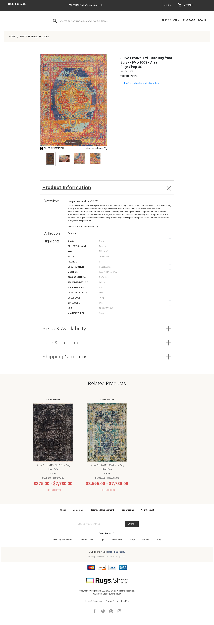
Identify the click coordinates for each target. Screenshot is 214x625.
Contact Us (78, 510)
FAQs (132, 540)
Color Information (52, 148)
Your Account (147, 510)
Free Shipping (127, 510)
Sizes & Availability (64, 329)
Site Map (125, 601)
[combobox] (88, 21)
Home (12, 36)
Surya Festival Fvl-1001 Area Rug (107, 465)
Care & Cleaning (61, 343)
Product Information (66, 187)
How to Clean (87, 540)
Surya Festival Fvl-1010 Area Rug (53, 465)
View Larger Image (96, 148)
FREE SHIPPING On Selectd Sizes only (86, 5)
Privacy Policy (112, 601)
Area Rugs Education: (63, 540)
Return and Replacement (102, 510)
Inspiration (117, 540)
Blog (159, 540)
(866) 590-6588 (17, 3)
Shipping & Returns (65, 357)
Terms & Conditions (93, 601)
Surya (134, 76)
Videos (145, 540)
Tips (102, 540)
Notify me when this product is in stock (141, 83)
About (63, 510)
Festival (102, 246)
